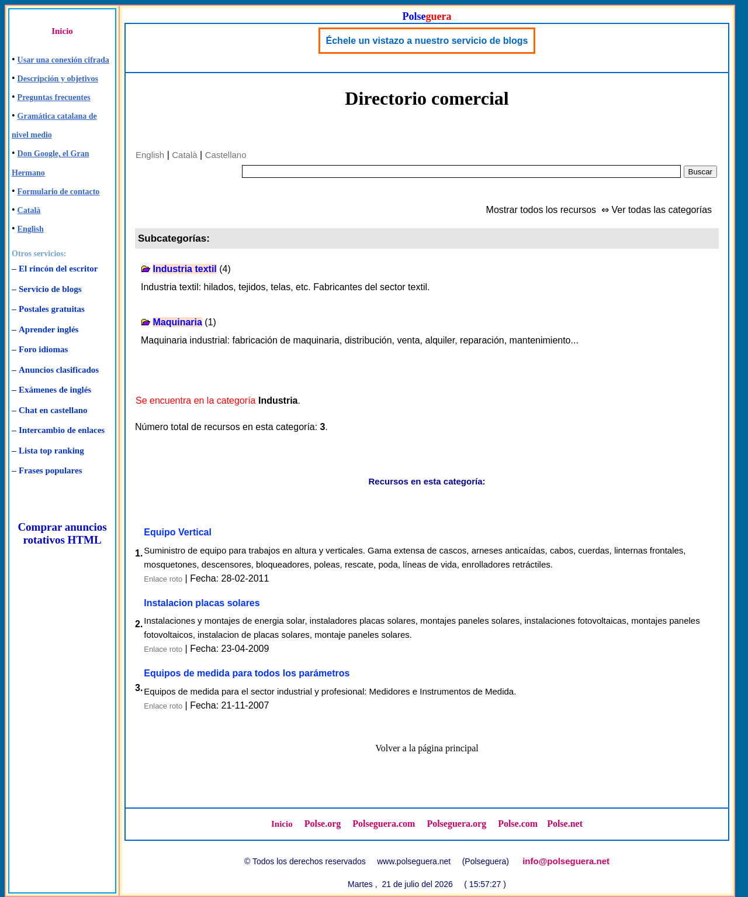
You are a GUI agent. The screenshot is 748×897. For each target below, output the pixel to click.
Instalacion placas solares (201, 603)
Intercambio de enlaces (62, 430)
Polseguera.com (383, 824)
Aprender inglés (48, 329)
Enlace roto (163, 579)
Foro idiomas (43, 349)
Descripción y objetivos (58, 78)
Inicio (62, 31)
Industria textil (184, 269)
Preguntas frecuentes (54, 97)
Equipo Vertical (178, 532)
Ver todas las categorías (661, 210)
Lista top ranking (51, 450)
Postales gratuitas (52, 309)
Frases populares (50, 470)
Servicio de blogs (50, 289)
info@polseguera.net (566, 861)
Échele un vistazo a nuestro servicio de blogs (427, 41)
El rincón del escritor (58, 268)
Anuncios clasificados (59, 369)
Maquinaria (177, 322)
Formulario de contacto (59, 191)
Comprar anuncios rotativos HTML (62, 533)
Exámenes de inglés (55, 389)
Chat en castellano (53, 410)
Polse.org (322, 824)
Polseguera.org (456, 824)
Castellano (226, 155)
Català (29, 210)
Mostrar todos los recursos (541, 210)
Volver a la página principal (427, 748)
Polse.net (565, 824)
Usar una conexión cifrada (63, 60)
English (31, 229)
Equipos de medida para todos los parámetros (246, 673)
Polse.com (518, 824)
